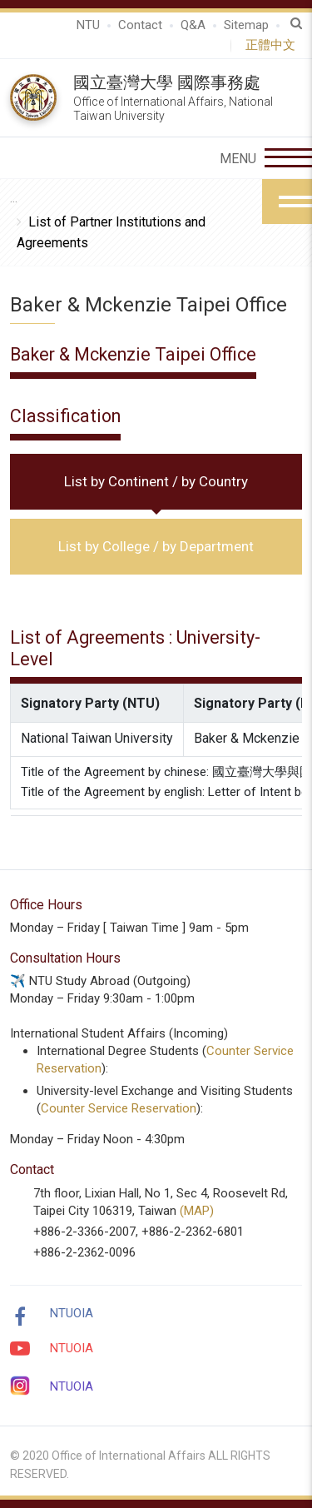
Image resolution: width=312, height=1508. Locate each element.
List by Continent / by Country (156, 481)
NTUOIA (71, 1313)
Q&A (193, 24)
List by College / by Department (156, 546)
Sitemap (246, 24)
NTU (88, 24)
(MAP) (197, 1210)
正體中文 (273, 44)
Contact (140, 24)
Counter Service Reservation (118, 1108)
